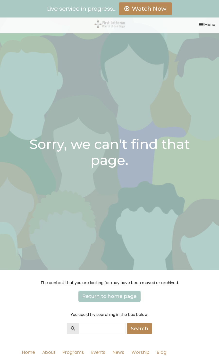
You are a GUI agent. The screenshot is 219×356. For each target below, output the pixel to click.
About (48, 352)
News (118, 352)
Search (139, 328)
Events (98, 352)
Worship (141, 352)
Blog (161, 352)
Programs (73, 352)
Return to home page (109, 296)
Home (28, 352)
